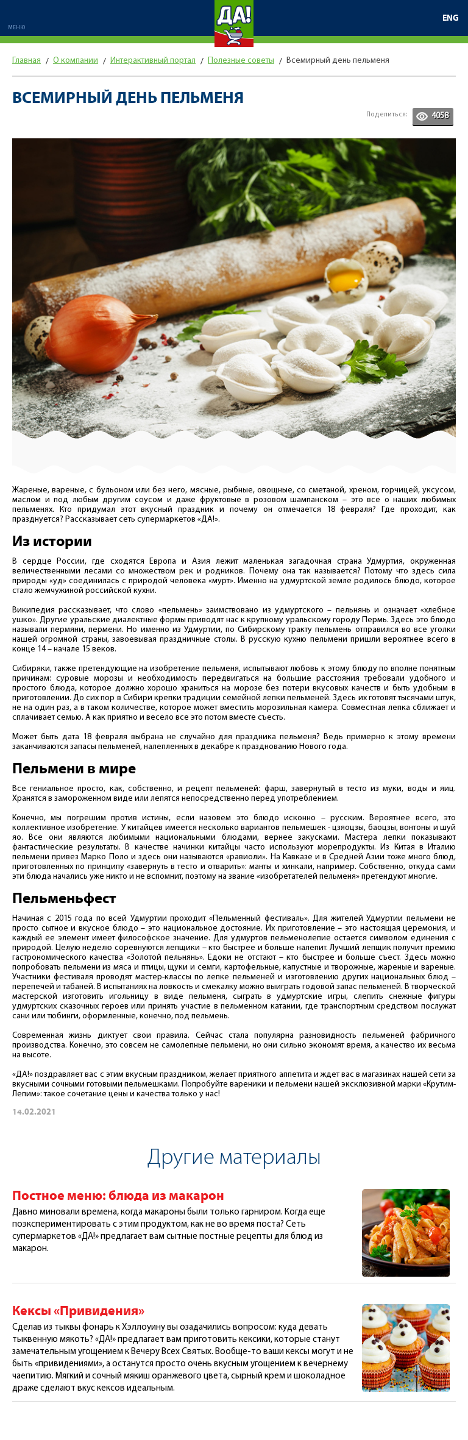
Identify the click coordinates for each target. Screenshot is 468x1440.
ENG (450, 18)
